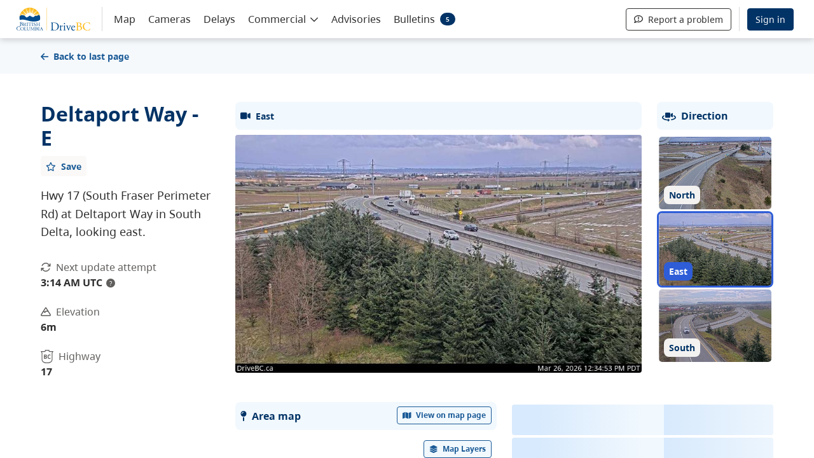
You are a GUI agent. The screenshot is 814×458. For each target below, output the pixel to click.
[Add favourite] (63, 166)
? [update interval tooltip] (110, 283)
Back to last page (85, 56)
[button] (283, 18)
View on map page (444, 415)
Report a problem (678, 19)
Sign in (770, 19)
